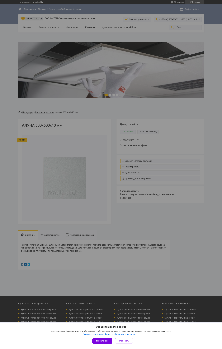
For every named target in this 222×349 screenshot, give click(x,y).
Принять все (102, 341)
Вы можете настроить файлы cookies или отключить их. (110, 334)
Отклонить (124, 341)
